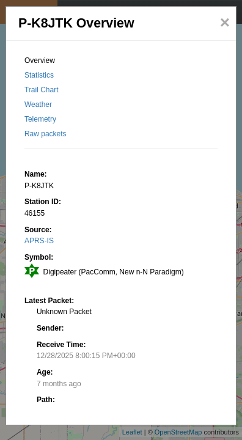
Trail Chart (41, 90)
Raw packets (45, 134)
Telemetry (40, 119)
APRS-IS (39, 241)
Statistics (39, 75)
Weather (38, 104)
